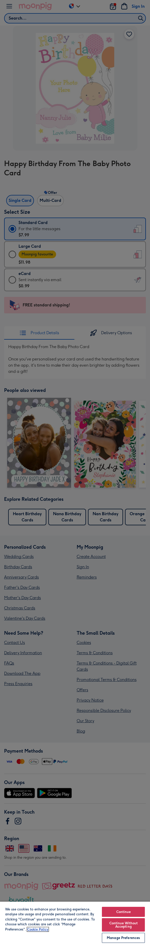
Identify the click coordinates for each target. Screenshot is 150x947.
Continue (123, 912)
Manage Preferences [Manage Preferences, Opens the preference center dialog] (123, 938)
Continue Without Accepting (123, 924)
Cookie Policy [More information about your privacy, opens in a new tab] (37, 929)
